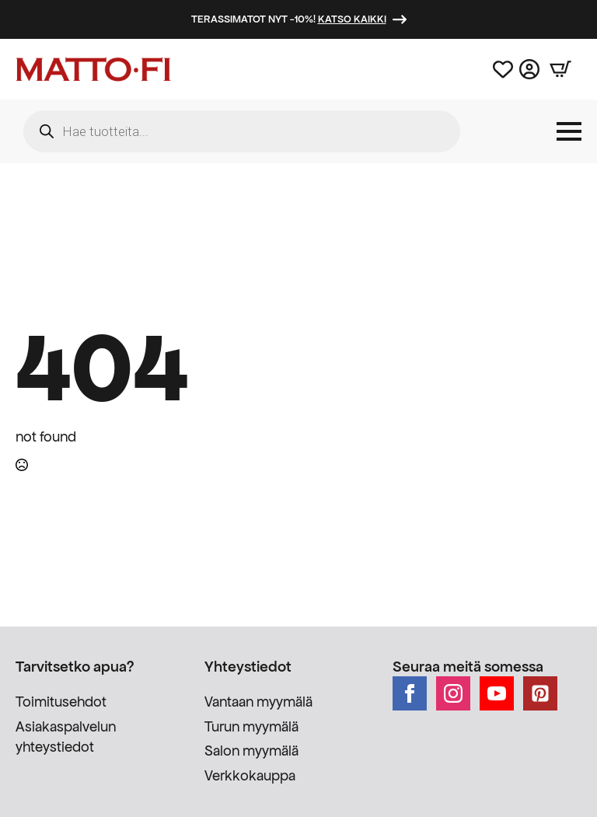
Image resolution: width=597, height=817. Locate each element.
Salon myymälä (251, 750)
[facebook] (410, 693)
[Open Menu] (569, 131)
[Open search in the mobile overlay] (242, 131)
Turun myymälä (251, 726)
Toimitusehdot (61, 702)
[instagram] (453, 693)
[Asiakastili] (529, 69)
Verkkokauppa (249, 775)
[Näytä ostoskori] (560, 69)
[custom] (540, 693)
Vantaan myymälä (258, 702)
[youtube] (497, 693)
